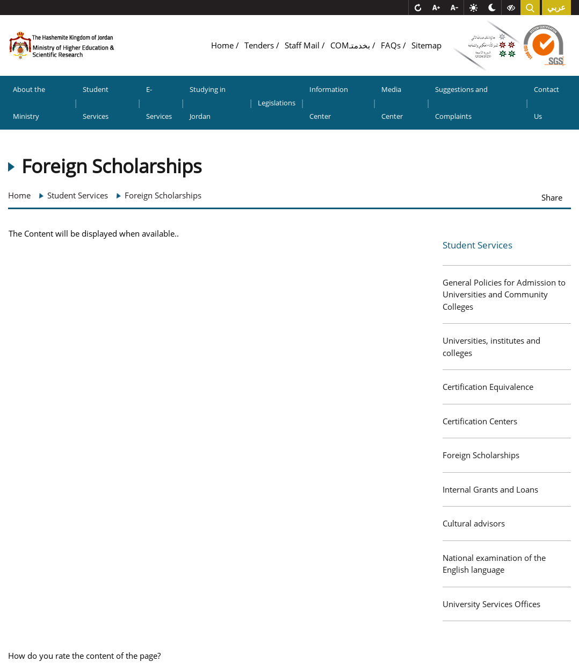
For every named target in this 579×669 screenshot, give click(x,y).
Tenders (260, 45)
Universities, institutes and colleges (491, 346)
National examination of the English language (494, 563)
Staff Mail (303, 45)
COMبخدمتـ (351, 45)
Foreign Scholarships (481, 455)
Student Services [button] (95, 102)
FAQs (392, 45)
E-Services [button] (159, 102)
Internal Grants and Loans (490, 489)
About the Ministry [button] (29, 102)
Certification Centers (480, 421)
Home (223, 45)
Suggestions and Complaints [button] (461, 102)
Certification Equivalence (488, 386)
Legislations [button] (276, 103)
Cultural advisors (474, 523)
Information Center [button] (328, 102)
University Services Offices (491, 604)
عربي (556, 7)
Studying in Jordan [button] (208, 102)
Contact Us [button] (546, 102)
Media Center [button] (392, 102)
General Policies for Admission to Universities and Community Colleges (504, 294)
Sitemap (426, 45)
